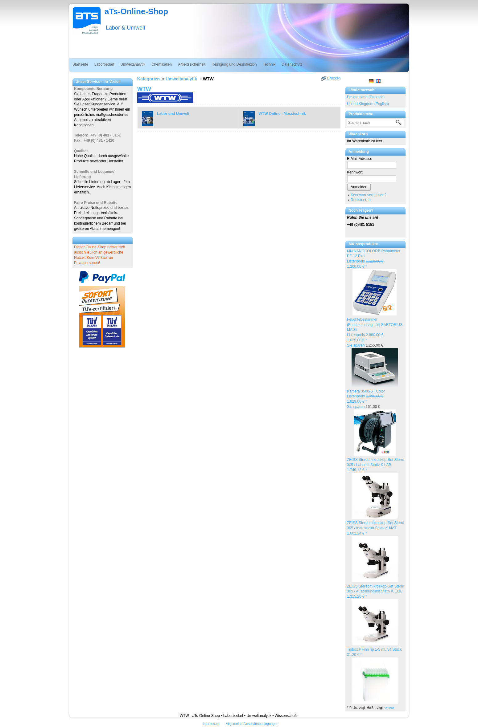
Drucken (334, 78)
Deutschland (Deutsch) (366, 97)
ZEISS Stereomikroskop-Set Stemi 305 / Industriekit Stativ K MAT (375, 528)
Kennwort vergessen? (368, 195)
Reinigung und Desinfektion (234, 64)
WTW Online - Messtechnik (282, 114)
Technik (269, 64)
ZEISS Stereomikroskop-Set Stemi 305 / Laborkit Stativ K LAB (375, 465)
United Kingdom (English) (368, 104)
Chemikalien (161, 64)
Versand (389, 708)
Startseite (80, 64)
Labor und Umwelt (173, 114)
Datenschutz (292, 64)
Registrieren (361, 200)
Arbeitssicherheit (191, 64)
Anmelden (359, 187)
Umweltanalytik (132, 64)
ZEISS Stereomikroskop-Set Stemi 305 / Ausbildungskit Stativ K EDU (375, 591)
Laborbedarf (104, 64)
